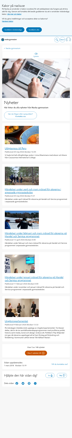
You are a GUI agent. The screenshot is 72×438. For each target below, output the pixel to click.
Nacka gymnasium (12, 48)
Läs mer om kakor (14, 14)
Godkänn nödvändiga (13, 30)
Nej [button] (62, 375)
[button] (57, 39)
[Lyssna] (36, 55)
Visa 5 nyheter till (36, 353)
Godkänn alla (34, 30)
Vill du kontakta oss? (60, 364)
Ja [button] (50, 375)
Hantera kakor (7, 21)
